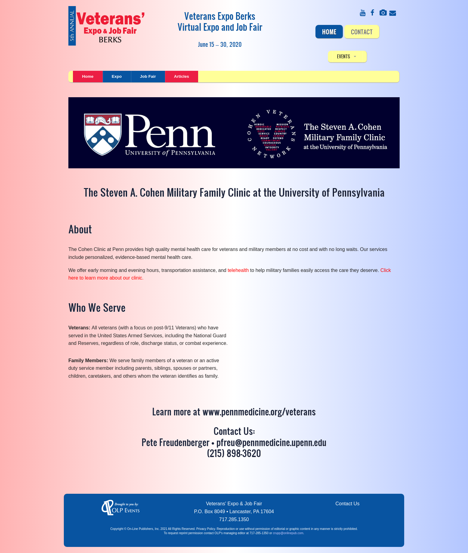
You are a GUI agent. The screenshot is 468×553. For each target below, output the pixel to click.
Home (329, 32)
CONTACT (362, 32)
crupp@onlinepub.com (288, 533)
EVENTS (343, 56)
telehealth (238, 270)
